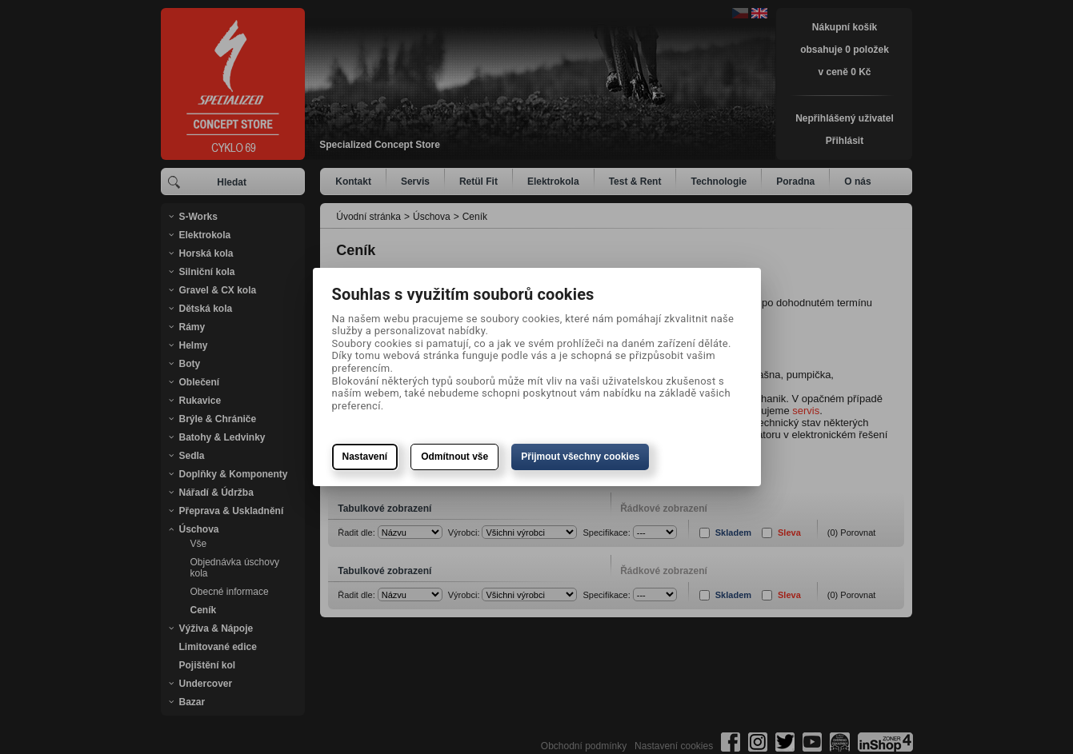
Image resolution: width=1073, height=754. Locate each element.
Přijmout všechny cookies (580, 456)
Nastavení (365, 456)
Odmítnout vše (454, 456)
